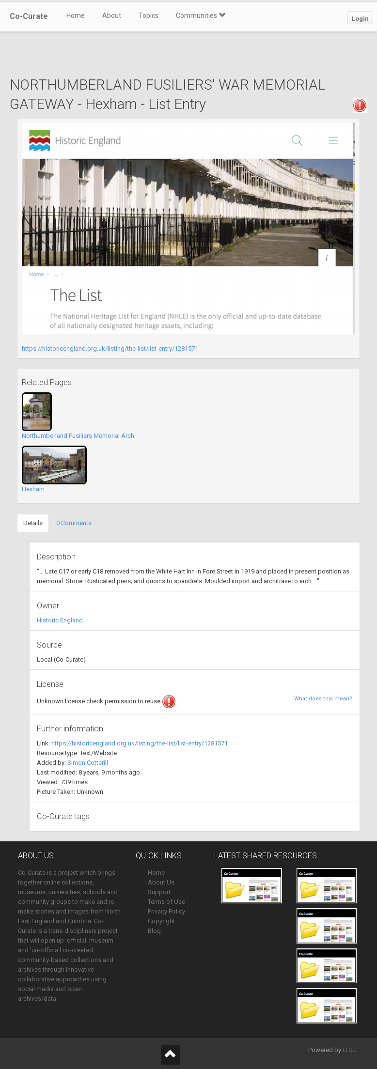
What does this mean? (323, 699)
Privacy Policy (166, 911)
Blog (154, 930)
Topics (148, 15)
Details (33, 523)
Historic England (60, 620)
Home (75, 15)
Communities (200, 15)
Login (360, 18)
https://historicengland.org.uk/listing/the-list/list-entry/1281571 (110, 348)
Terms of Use (166, 901)
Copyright (161, 921)
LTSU (350, 1050)
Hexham (33, 489)
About (111, 15)
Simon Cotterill (87, 762)
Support (159, 892)
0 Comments (74, 523)
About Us (161, 882)
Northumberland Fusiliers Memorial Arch (78, 435)
